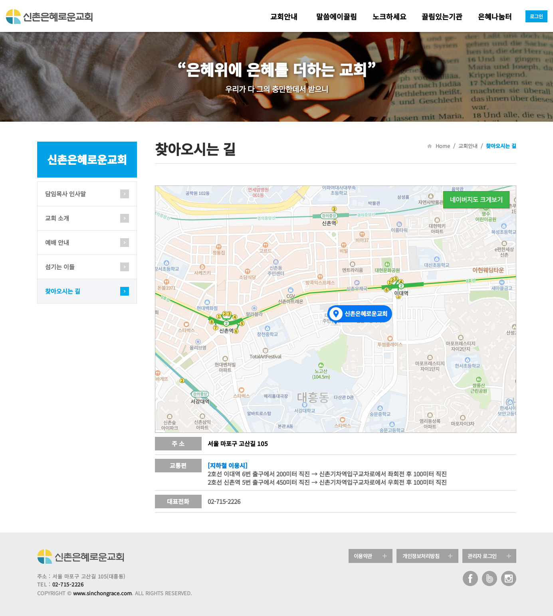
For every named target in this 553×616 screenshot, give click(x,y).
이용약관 (363, 556)
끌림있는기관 (442, 16)
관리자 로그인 (482, 556)
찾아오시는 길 (62, 291)
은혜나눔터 (495, 16)
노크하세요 (389, 16)
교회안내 (283, 16)
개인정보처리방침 (420, 556)
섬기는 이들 (60, 267)
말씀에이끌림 (336, 16)
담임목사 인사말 (65, 194)
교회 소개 (57, 218)
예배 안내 (57, 242)
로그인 (536, 16)
